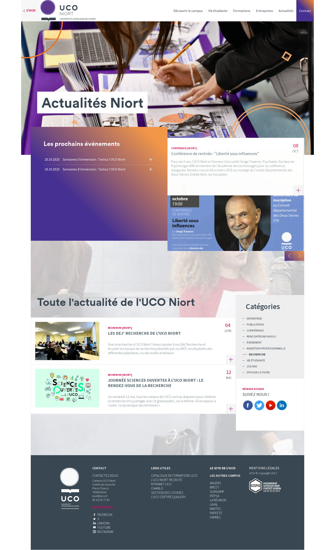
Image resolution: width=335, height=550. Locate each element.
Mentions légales (264, 468)
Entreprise (254, 318)
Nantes (215, 508)
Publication (255, 324)
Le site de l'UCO (222, 468)
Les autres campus (225, 475)
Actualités (286, 11)
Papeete (216, 513)
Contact (305, 11)
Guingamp (217, 491)
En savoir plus (299, 190)
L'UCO (30, 10)
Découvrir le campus (188, 11)
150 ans (252, 366)
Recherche (257, 354)
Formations (241, 11)
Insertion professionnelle (266, 348)
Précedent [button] (289, 256)
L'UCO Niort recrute (166, 480)
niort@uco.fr (99, 496)
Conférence (255, 330)
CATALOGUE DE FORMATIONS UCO (174, 475)
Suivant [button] (299, 256)
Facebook (247, 405)
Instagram (105, 531)
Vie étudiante (218, 11)
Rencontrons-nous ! (261, 336)
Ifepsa (214, 496)
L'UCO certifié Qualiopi (168, 497)
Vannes (215, 517)
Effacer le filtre (258, 372)
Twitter (259, 405)
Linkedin (281, 405)
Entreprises (264, 11)
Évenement (254, 342)
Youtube (270, 405)
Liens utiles (160, 468)
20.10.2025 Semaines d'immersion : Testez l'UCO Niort (85, 159)
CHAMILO (157, 488)
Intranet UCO (161, 484)
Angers (215, 483)
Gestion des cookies (167, 492)
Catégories (263, 306)
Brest (214, 487)
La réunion (218, 500)
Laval (214, 504)
